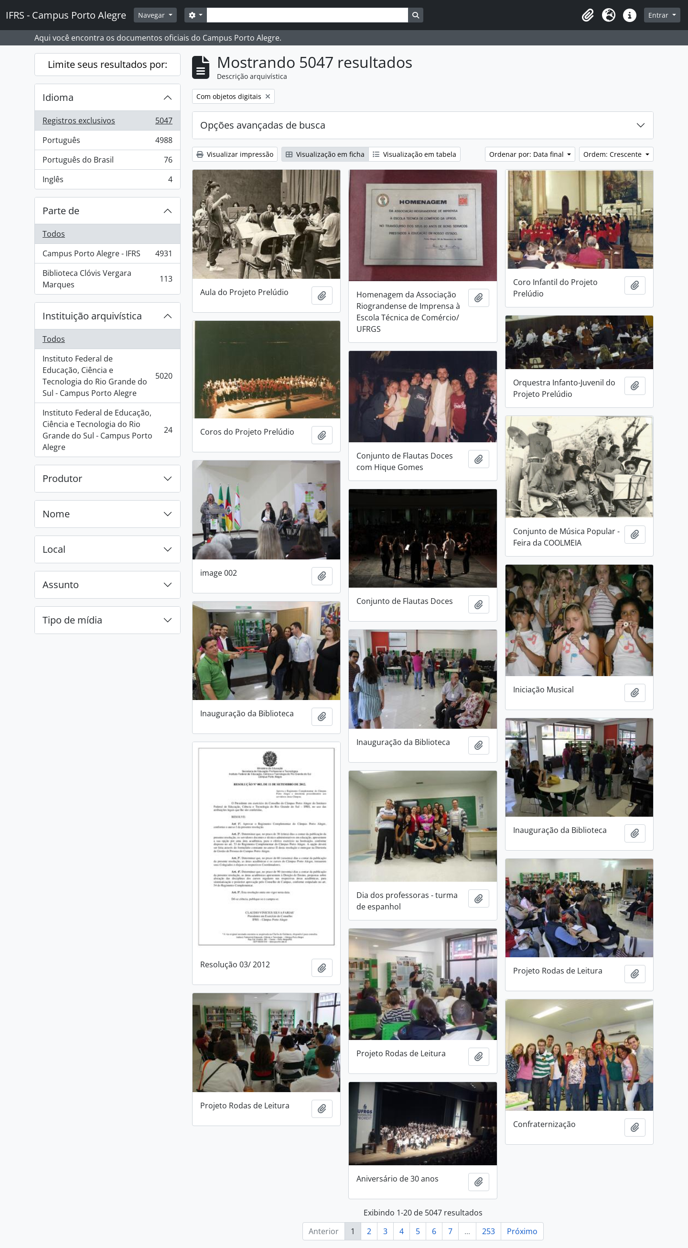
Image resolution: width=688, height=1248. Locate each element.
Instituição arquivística (92, 315)
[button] (587, 15)
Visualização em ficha (325, 154)
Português (107, 142)
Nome (56, 513)
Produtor (62, 478)
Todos (54, 234)
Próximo (522, 1231)
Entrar (659, 15)
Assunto (61, 584)
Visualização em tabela (414, 154)
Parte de (61, 210)
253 (488, 1231)
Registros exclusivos (107, 123)
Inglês (107, 181)
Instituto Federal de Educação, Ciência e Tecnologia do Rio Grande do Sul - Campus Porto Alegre (107, 375)
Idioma (58, 97)
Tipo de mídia (72, 619)
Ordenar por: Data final (527, 154)
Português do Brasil (107, 162)
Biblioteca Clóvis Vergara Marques (107, 279)
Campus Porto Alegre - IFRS (107, 255)
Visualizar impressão (234, 154)
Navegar (152, 15)
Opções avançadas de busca (262, 125)
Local (54, 549)
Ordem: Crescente (613, 154)
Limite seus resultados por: (107, 64)
